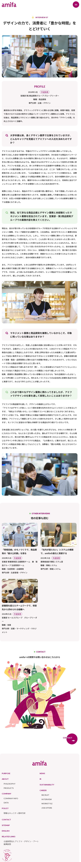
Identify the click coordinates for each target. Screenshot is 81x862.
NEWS (42, 773)
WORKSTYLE (46, 803)
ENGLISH (5, 831)
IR (40, 779)
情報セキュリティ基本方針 (15, 813)
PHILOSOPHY (9, 784)
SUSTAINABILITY (47, 785)
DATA (6, 802)
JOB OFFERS (46, 808)
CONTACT (6, 819)
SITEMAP (6, 825)
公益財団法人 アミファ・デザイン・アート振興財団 (21, 842)
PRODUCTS (9, 788)
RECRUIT (45, 795)
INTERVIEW (46, 799)
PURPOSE (6, 773)
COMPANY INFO (11, 798)
